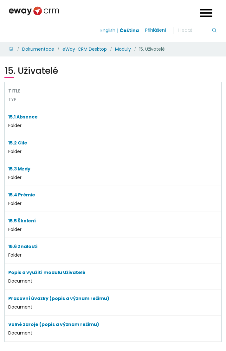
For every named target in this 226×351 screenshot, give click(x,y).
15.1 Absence (23, 117)
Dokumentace (38, 49)
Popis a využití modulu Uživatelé (46, 272)
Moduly (123, 49)
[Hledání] (194, 30)
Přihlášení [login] (155, 30)
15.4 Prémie (21, 195)
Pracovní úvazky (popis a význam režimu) (58, 298)
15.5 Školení (22, 221)
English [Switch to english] (107, 30)
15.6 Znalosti (22, 246)
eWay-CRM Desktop (84, 49)
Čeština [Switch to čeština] (129, 30)
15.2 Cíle (17, 143)
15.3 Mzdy (19, 169)
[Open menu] (206, 13)
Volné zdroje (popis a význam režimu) (53, 324)
